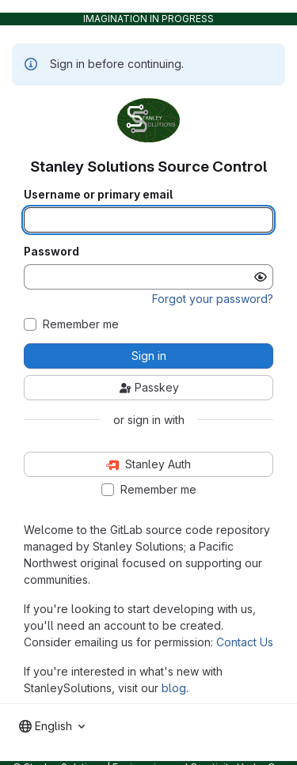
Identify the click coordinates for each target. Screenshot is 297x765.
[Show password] (260, 277)
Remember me (81, 324)
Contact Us (244, 642)
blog (174, 688)
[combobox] (52, 726)
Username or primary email (98, 194)
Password (51, 251)
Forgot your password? (212, 298)
